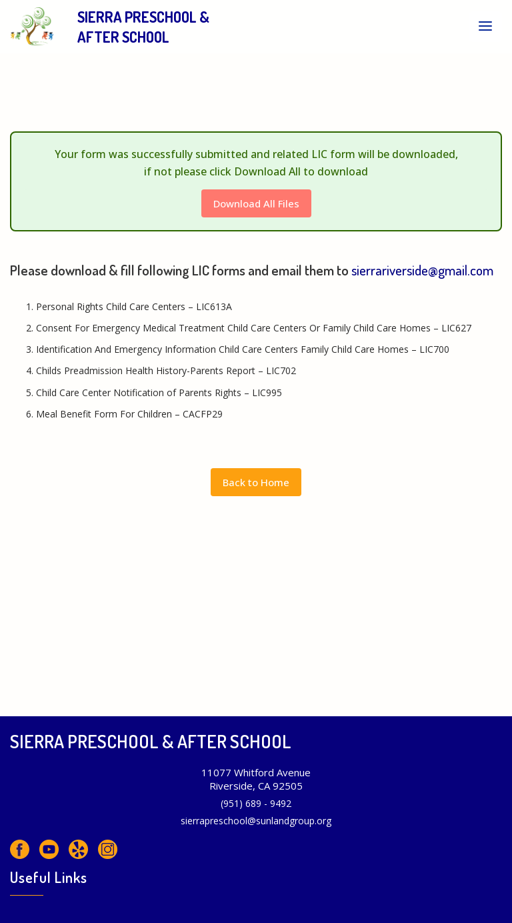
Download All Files (256, 203)
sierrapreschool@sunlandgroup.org (256, 820)
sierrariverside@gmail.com (422, 270)
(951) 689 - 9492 (256, 803)
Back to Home (256, 482)
